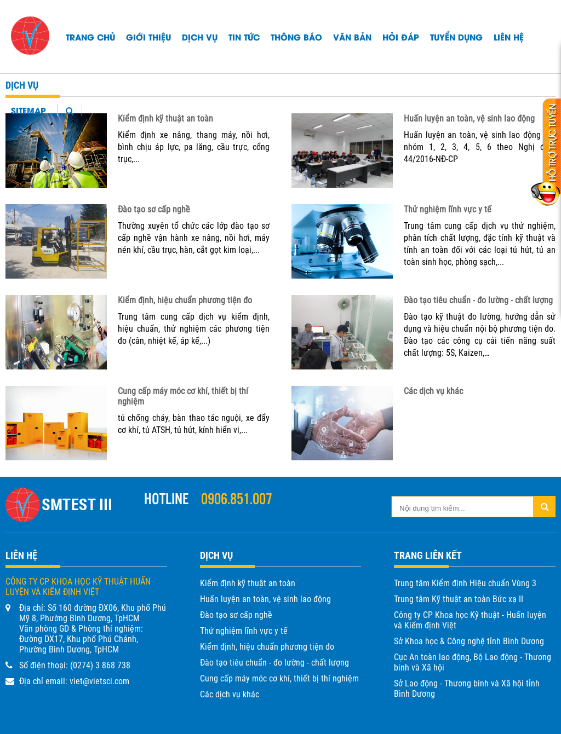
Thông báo (296, 37)
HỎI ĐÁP (400, 37)
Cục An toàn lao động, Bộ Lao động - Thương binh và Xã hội (472, 662)
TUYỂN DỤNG (456, 37)
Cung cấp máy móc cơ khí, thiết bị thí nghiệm (279, 678)
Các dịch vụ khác (433, 391)
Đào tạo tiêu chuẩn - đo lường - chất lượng (478, 300)
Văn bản (352, 37)
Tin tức (244, 37)
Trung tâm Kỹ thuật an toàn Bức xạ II (458, 599)
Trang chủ (90, 37)
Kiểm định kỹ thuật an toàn (165, 118)
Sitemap (28, 110)
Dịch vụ (199, 37)
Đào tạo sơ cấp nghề (154, 209)
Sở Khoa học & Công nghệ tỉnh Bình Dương (469, 641)
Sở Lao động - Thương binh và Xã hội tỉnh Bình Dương (467, 688)
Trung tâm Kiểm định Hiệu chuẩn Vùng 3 (465, 583)
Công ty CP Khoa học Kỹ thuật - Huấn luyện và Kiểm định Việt (470, 620)
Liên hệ (509, 37)
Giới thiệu (148, 37)
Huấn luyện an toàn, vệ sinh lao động (469, 118)
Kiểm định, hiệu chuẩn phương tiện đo (185, 300)
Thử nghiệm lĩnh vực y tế (447, 209)
